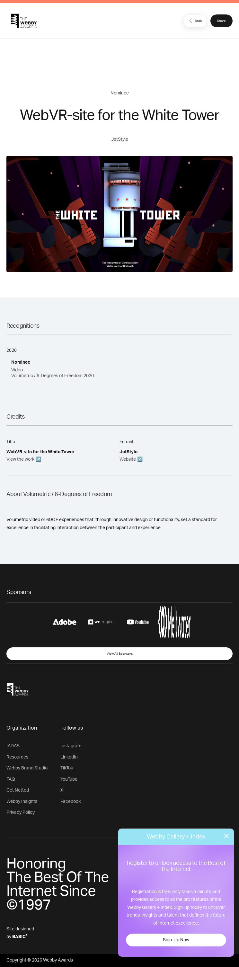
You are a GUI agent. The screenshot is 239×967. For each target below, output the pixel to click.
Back (195, 20)
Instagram (70, 746)
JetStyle (119, 139)
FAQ (10, 779)
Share (221, 20)
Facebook (70, 801)
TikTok (66, 768)
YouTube (68, 779)
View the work (20, 459)
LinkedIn (69, 757)
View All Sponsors (120, 653)
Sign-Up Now (176, 940)
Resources (17, 757)
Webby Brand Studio (27, 768)
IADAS (13, 746)
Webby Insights (21, 801)
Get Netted (17, 790)
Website (128, 459)
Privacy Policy (20, 812)
